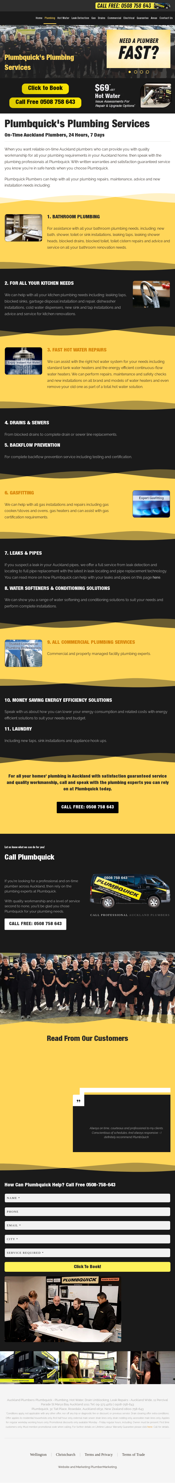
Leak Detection (80, 18)
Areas (154, 18)
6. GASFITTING (19, 493)
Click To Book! (87, 1267)
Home (39, 18)
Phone (13, 1211)
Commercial (114, 18)
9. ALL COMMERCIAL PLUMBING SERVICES (91, 642)
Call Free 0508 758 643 (45, 103)
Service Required (25, 1252)
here (156, 577)
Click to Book (45, 89)
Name (13, 1198)
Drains (101, 18)
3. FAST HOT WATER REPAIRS (76, 350)
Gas (93, 18)
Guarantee (143, 18)
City (12, 1239)
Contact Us (166, 18)
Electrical (129, 18)
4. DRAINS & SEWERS (27, 423)
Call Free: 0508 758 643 (87, 807)
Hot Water (63, 18)
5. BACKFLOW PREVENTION (32, 445)
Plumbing (50, 18)
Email (14, 1225)
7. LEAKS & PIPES (23, 553)
